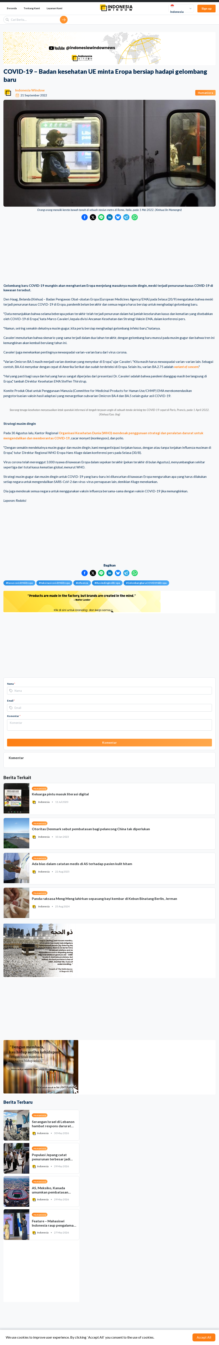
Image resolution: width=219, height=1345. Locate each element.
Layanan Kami (54, 8)
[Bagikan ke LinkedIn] (110, 217)
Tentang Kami (32, 8)
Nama (11, 818)
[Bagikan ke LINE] (101, 217)
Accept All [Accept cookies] (204, 1337)
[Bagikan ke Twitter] (93, 217)
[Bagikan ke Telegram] (126, 217)
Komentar (14, 851)
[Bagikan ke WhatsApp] (135, 217)
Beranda (12, 8)
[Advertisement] (109, 252)
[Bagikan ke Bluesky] (118, 217)
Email (11, 835)
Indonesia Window (30, 90)
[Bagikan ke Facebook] (84, 217)
